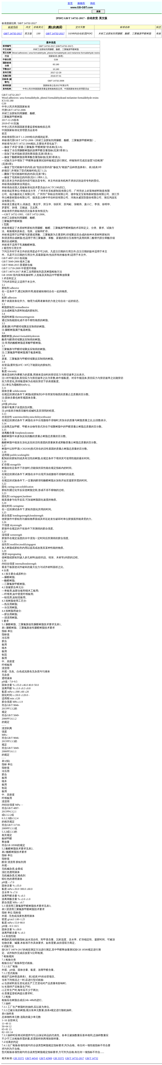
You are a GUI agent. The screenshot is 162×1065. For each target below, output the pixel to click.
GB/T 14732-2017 (13, 33)
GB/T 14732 (91, 1058)
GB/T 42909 (45, 1058)
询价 (92, 3)
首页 (70, 3)
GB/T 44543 (31, 1058)
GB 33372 (18, 1058)
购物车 (81, 3)
